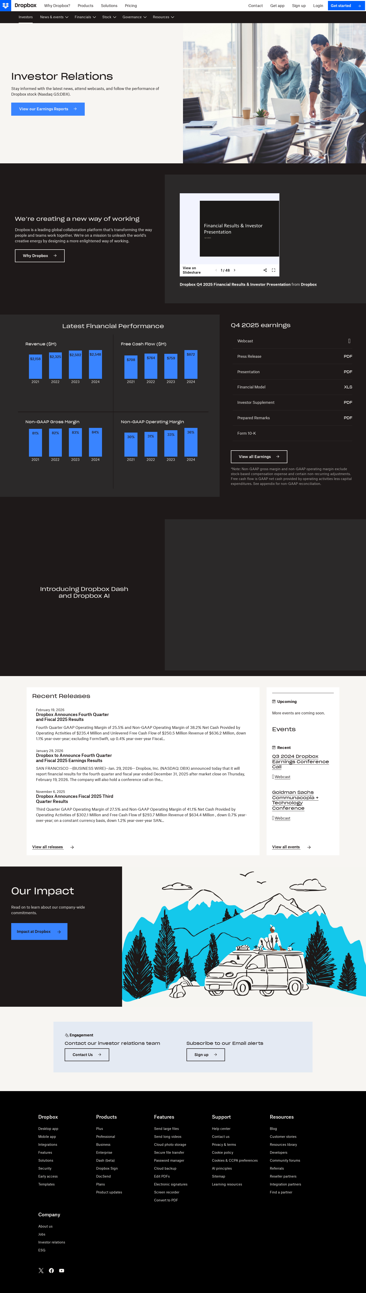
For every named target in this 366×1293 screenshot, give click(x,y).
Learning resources (227, 1184)
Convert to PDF (166, 1200)
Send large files (166, 1129)
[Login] (318, 5)
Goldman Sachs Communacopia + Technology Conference (295, 800)
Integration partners (285, 1184)
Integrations (47, 1144)
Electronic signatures (170, 1184)
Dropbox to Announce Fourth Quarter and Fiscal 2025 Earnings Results (74, 758)
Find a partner (281, 1192)
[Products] (85, 5)
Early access (48, 1176)
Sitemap (218, 1176)
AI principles (222, 1168)
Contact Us (83, 1054)
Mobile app (47, 1137)
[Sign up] (299, 5)
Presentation (248, 371)
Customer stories (283, 1137)
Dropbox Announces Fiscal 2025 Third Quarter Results (74, 799)
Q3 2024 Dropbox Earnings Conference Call (300, 761)
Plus (99, 1129)
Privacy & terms (224, 1144)
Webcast (245, 341)
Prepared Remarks (253, 417)
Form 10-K (246, 433)
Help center (221, 1129)
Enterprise (104, 1152)
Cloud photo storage (170, 1144)
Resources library (283, 1144)
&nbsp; (229, 234)
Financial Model (251, 387)
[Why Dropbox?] (57, 5)
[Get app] (277, 5)
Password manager (169, 1160)
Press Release (249, 356)
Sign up (201, 1054)
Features (45, 1152)
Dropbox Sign (107, 1168)
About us (45, 1226)
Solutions (45, 1160)
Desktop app (48, 1129)
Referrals (277, 1168)
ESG (42, 1250)
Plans (100, 1184)
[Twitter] (41, 1270)
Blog (273, 1129)
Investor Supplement (255, 402)
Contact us (220, 1137)
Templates (46, 1184)
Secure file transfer (169, 1152)
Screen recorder (166, 1192)
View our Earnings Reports (43, 109)
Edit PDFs (162, 1176)
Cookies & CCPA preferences (235, 1160)
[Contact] (256, 5)
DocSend (103, 1176)
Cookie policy (222, 1152)
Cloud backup (165, 1168)
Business (103, 1144)
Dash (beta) (105, 1160)
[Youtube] (61, 1270)
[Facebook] (51, 1270)
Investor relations (51, 1242)
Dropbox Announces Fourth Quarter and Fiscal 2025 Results (72, 717)
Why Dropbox (35, 255)
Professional (105, 1137)
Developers (278, 1152)
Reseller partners (283, 1176)
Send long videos (167, 1137)
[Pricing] (131, 5)
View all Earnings (255, 456)
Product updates (109, 1192)
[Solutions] (109, 5)
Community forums (285, 1160)
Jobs (41, 1234)
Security (44, 1168)
